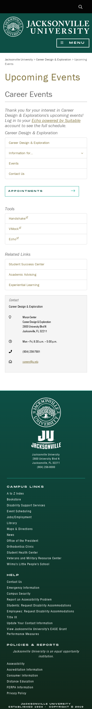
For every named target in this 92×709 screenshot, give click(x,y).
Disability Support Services (26, 505)
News (10, 535)
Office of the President (22, 541)
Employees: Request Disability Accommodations (40, 611)
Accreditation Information (25, 669)
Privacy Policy (16, 693)
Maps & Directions (20, 529)
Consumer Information (22, 675)
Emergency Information (23, 588)
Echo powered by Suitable (56, 120)
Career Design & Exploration (53, 59)
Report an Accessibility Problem (29, 599)
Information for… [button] (48, 154)
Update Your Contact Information (30, 623)
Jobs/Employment (19, 517)
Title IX (12, 617)
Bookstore (14, 499)
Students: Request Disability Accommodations (39, 605)
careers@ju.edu (30, 362)
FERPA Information (20, 687)
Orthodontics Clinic (20, 546)
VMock (14, 228)
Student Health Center (22, 552)
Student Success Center (26, 264)
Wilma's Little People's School (28, 564)
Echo (12, 239)
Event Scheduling (19, 511)
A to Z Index (15, 493)
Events (14, 163)
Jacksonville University (19, 59)
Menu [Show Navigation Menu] (73, 43)
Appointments (42, 191)
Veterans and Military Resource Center (34, 558)
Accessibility (16, 664)
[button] (80, 7)
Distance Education (20, 681)
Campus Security (18, 593)
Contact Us (17, 173)
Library (12, 523)
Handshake (17, 218)
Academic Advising (22, 274)
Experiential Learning (24, 285)
